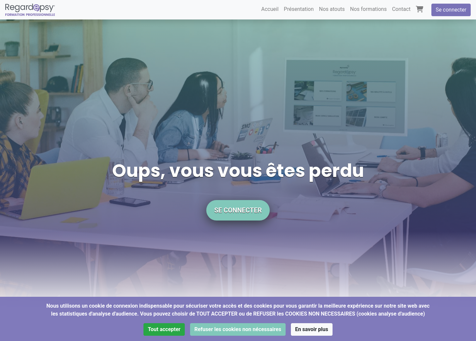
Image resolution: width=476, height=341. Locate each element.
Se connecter (451, 10)
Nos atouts (332, 9)
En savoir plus (311, 329)
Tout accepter (164, 329)
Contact (401, 9)
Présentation (299, 9)
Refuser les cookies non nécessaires (237, 329)
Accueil (269, 9)
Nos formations (368, 9)
